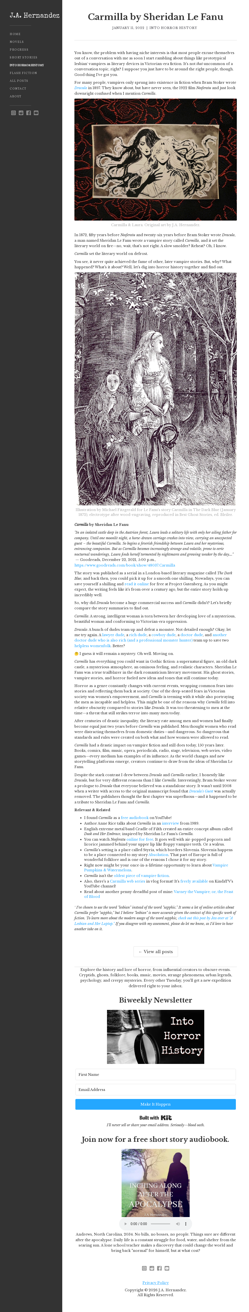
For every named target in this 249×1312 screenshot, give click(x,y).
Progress (19, 50)
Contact (18, 89)
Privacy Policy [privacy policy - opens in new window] (155, 1283)
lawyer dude (113, 635)
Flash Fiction (23, 73)
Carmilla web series (127, 881)
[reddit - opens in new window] (21, 113)
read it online (136, 584)
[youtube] (36, 113)
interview (170, 823)
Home (15, 34)
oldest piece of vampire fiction (141, 876)
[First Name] (155, 1074)
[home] (31, 16)
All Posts (19, 81)
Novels (17, 42)
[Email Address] (155, 1089)
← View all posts (156, 951)
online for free (139, 839)
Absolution (158, 855)
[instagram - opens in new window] (13, 113)
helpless (81, 646)
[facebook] (28, 113)
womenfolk (100, 646)
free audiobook (135, 818)
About (16, 97)
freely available (194, 881)
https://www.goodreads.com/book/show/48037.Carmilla (124, 565)
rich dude (138, 635)
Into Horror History (27, 65)
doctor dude (191, 635)
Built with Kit (156, 1117)
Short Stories (24, 58)
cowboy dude (163, 635)
